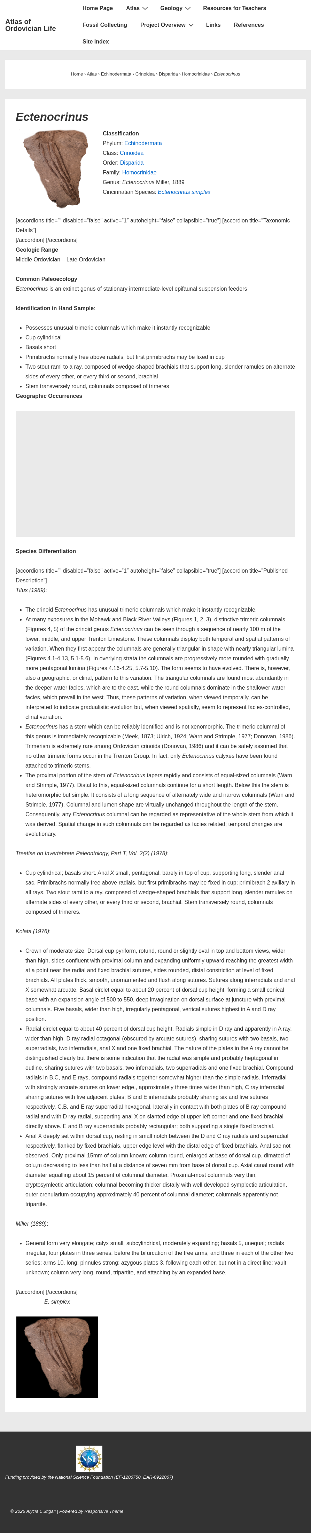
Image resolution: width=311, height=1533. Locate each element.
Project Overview (168, 25)
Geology (176, 8)
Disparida (132, 163)
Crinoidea (131, 153)
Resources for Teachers (234, 8)
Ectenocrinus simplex (184, 192)
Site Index (96, 42)
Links (213, 25)
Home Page (98, 8)
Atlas (138, 8)
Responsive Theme (103, 1511)
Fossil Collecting (105, 25)
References (249, 25)
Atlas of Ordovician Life (30, 25)
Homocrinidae (139, 172)
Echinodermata (143, 143)
